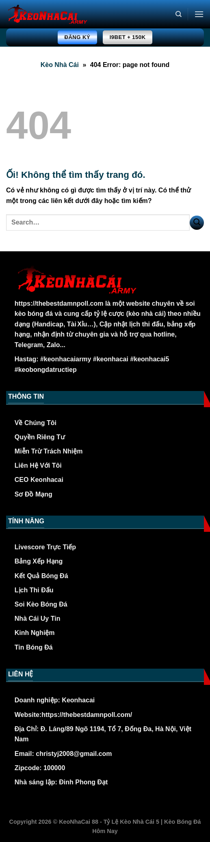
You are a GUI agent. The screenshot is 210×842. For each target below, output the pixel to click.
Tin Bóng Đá (34, 647)
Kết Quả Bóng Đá (41, 575)
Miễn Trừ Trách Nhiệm (49, 451)
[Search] (178, 14)
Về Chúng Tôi (35, 422)
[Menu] (199, 14)
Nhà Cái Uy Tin (38, 618)
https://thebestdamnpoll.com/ (86, 714)
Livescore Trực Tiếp (45, 547)
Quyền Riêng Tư (40, 437)
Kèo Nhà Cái (60, 64)
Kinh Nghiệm (35, 632)
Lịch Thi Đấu (34, 590)
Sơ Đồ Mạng (33, 494)
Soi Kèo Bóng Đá (41, 604)
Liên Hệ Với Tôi (38, 465)
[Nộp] (197, 223)
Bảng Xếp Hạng (39, 561)
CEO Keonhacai (39, 479)
